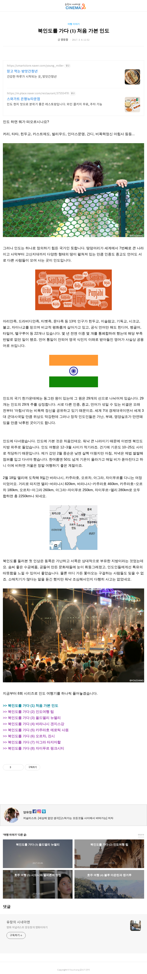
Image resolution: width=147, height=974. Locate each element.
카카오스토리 (73, 791)
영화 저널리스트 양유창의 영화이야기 (27, 927)
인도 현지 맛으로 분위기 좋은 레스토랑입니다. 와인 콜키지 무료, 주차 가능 (54, 104)
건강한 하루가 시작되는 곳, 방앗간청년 (32, 76)
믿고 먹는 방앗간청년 (22, 71)
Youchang (74, 970)
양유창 (27, 812)
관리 (88, 970)
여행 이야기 (74, 24)
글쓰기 (83, 970)
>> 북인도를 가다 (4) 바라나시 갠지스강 (33, 724)
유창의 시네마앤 (18, 922)
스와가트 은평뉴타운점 (23, 99)
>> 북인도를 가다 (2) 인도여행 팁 (28, 712)
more (141, 834)
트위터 (82, 791)
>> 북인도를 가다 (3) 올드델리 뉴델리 (32, 718)
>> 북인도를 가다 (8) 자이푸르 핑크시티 (33, 748)
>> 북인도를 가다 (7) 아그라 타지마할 (32, 742)
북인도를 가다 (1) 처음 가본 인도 (73, 31)
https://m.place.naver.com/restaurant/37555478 (38, 93)
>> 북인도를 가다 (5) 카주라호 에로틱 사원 (36, 730)
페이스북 (64, 791)
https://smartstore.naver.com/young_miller (35, 65)
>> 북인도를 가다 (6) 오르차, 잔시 (29, 736)
